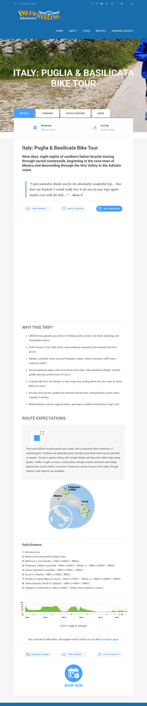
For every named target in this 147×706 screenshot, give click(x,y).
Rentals (101, 30)
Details (24, 113)
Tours (86, 30)
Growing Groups (122, 30)
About (73, 30)
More (101, 113)
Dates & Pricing (75, 113)
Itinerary (47, 113)
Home (59, 30)
